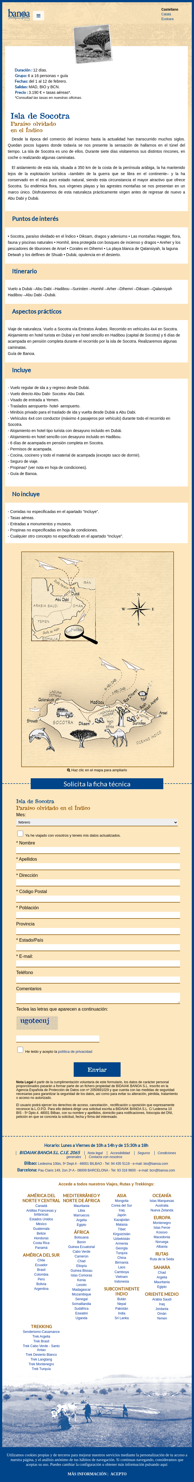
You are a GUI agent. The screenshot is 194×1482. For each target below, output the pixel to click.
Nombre (25, 843)
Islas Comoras (81, 1277)
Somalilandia (81, 1305)
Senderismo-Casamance (41, 1333)
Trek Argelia (41, 1338)
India (121, 1315)
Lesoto (81, 1286)
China (121, 1259)
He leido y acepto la (58, 1053)
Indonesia (121, 1283)
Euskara (167, 19)
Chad (82, 1263)
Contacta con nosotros (105, 1159)
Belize (41, 1235)
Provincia (25, 924)
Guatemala (41, 1230)
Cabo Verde (81, 1253)
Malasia (121, 1226)
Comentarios (29, 988)
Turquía (121, 1255)
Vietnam (122, 1278)
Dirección (27, 875)
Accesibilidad (120, 1155)
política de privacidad (75, 1053)
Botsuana (82, 1239)
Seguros (144, 1155)
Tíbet (121, 1231)
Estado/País (29, 940)
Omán (162, 1315)
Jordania (161, 1310)
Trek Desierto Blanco (41, 1356)
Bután (121, 1301)
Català (166, 14)
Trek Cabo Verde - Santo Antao (41, 1350)
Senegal (81, 1301)
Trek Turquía (41, 1371)
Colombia (41, 1276)
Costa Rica (41, 1245)
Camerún (81, 1258)
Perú (41, 1281)
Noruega (161, 1243)
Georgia (122, 1250)
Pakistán (121, 1310)
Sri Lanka (122, 1320)
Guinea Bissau (81, 1272)
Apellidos (26, 859)
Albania (161, 1248)
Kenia (81, 1282)
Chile (41, 1262)
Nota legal (95, 1155)
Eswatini (81, 1315)
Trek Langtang (41, 1361)
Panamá (41, 1249)
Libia (81, 1212)
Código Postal (31, 891)
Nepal (121, 1305)
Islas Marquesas (162, 1202)
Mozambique (81, 1296)
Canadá (41, 1207)
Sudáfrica (82, 1310)
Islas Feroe (162, 1229)
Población (27, 907)
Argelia (81, 1222)
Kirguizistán (121, 1236)
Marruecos (82, 1217)
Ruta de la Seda (162, 1261)
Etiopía (81, 1267)
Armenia (122, 1245)
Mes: (21, 814)
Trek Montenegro (41, 1366)
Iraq (122, 1212)
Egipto (81, 1226)
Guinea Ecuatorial (81, 1248)
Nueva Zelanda (161, 1212)
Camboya (121, 1274)
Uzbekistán (121, 1240)
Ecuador (41, 1267)
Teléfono (24, 972)
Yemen (162, 1320)
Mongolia (122, 1202)
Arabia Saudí (161, 1301)
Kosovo (161, 1234)
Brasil (41, 1271)
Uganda (81, 1320)
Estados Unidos (41, 1221)
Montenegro (162, 1224)
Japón (121, 1217)
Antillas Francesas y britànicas (41, 1214)
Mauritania (81, 1207)
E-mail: (24, 956)
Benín (81, 1244)
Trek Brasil (41, 1343)
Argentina (41, 1290)
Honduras (41, 1240)
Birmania (121, 1264)
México (41, 1226)
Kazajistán (121, 1221)
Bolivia (41, 1286)
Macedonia (162, 1239)
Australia (162, 1207)
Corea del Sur (121, 1207)
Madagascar (81, 1291)
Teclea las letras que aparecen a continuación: (62, 1010)
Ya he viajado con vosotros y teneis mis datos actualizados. (73, 835)
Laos (121, 1269)
